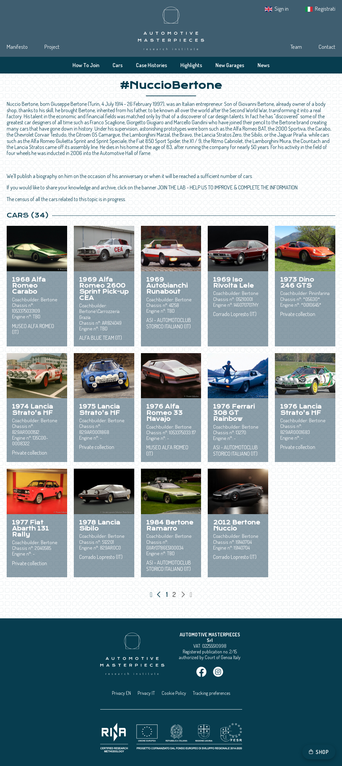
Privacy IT (146, 693)
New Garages (229, 65)
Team (296, 46)
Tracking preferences (211, 693)
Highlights (191, 65)
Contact (327, 46)
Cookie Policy (174, 693)
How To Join (85, 65)
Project (51, 46)
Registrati (325, 8)
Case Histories (151, 65)
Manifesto (17, 46)
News (264, 65)
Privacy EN (121, 693)
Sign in (282, 8)
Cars (118, 65)
